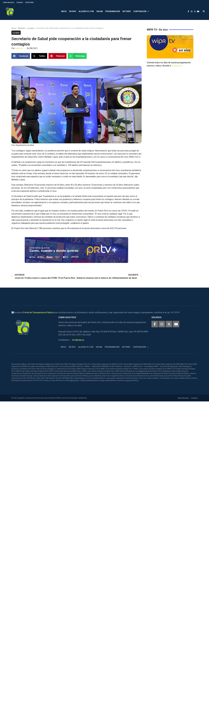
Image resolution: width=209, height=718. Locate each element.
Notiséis (126, 11)
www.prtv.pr (176, 65)
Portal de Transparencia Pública (38, 312)
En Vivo (72, 11)
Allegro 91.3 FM (86, 11)
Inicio (64, 11)
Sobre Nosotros (8, 2)
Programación (112, 11)
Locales (30, 28)
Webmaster (83, 398)
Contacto (19, 2)
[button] (204, 11)
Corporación (141, 11)
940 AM (99, 11)
